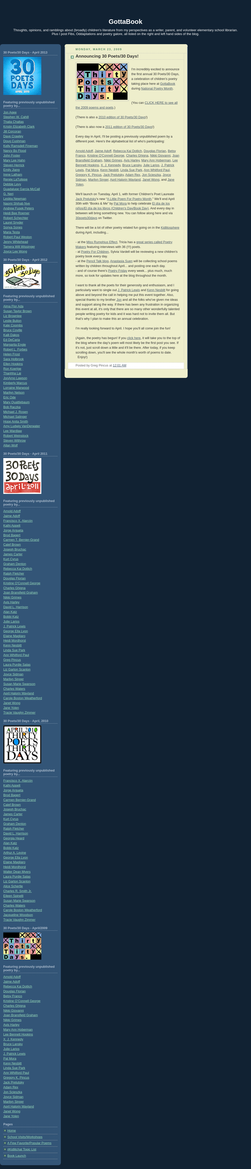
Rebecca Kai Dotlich (17, 569)
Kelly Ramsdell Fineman (20, 146)
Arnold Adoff (12, 511)
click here (133, 338)
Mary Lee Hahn (14, 160)
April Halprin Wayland (18, 693)
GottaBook (125, 21)
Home (11, 1130)
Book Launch (16, 1156)
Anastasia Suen (121, 261)
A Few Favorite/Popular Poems (29, 1143)
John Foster (11, 155)
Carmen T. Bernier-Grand (21, 540)
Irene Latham (12, 174)
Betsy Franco (12, 996)
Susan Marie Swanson (19, 684)
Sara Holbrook (13, 359)
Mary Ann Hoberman (18, 1029)
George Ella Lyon (15, 631)
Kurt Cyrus (11, 559)
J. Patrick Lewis (14, 626)
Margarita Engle (14, 344)
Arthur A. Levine (14, 853)
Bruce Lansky (13, 1044)
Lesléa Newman (14, 199)
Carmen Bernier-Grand (19, 800)
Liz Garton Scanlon (16, 669)
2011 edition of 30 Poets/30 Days (128, 127)
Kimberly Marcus (15, 383)
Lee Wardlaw (12, 431)
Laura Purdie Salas (16, 664)
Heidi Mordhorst (14, 640)
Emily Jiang (11, 170)
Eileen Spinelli (13, 896)
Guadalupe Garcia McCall (21, 189)
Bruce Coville (12, 330)
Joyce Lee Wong (15, 251)
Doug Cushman (14, 141)
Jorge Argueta (13, 530)
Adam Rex (10, 1087)
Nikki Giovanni (13, 1010)
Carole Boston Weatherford (22, 698)
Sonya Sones (12, 227)
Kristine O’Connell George (21, 1001)
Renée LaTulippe (15, 179)
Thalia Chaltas (13, 122)
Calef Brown (12, 544)
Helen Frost (11, 354)
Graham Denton (14, 564)
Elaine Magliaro (14, 636)
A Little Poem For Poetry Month (129, 199)
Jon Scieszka (12, 1092)
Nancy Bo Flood (14, 151)
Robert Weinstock (15, 436)
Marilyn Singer (13, 679)
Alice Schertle (13, 886)
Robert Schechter (15, 218)
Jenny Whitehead (15, 242)
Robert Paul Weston (17, 237)
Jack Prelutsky (13, 1082)
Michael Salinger (15, 417)
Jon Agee (10, 112)
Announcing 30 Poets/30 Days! (107, 56)
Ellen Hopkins (13, 364)
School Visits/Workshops (24, 1137)
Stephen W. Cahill (16, 117)
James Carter (13, 554)
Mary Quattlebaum (16, 402)
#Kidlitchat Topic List (21, 1149)
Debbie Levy (12, 184)
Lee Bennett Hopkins (18, 1034)
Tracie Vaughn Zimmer (19, 712)
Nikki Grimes (12, 597)
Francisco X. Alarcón (18, 521)
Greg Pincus (12, 660)
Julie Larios (11, 621)
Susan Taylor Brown (17, 311)
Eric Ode (9, 397)
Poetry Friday (117, 271)
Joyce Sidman (13, 674)
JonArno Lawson (15, 378)
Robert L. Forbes (15, 349)
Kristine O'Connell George (21, 583)
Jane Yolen (11, 708)
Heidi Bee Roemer (16, 213)
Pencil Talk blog (97, 261)
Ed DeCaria (11, 340)
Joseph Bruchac (14, 549)
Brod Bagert (11, 535)
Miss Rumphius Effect (101, 242)
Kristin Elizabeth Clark (18, 126)
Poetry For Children (95, 252)
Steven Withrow (14, 440)
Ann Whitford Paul (16, 655)
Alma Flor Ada (13, 306)
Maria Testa (11, 232)
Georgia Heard (13, 838)
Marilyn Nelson (13, 392)
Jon (118, 300)
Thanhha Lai (12, 373)
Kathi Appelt (11, 525)
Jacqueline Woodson (18, 915)
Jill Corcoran (12, 131)
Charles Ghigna (14, 588)
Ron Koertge (12, 369)
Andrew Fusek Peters (18, 208)
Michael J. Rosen (15, 412)
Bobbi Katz (11, 617)
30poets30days (86, 218)
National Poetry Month (157, 88)
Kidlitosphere (170, 227)
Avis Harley (11, 602)
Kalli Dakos (11, 335)
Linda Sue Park (14, 650)
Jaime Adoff (11, 516)
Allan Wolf (10, 445)
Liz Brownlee (12, 316)
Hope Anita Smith (15, 421)
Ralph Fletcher (13, 573)
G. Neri (8, 194)
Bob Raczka (12, 407)
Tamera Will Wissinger (19, 246)
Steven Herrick (13, 165)
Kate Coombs (13, 325)
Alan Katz (10, 612)
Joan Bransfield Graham (20, 592)
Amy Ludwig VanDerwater (21, 426)
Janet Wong (11, 703)
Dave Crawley (13, 136)
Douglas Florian (14, 578)
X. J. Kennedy (13, 1039)
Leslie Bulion (12, 321)
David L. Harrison (15, 607)
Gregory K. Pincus (16, 1077)
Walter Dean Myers (16, 872)
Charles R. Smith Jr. (17, 891)
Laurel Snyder (13, 222)
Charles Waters (14, 689)
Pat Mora (9, 1058)
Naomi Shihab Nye (16, 203)
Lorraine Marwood (16, 388)
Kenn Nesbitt (12, 645)
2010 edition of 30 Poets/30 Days (122, 117)
